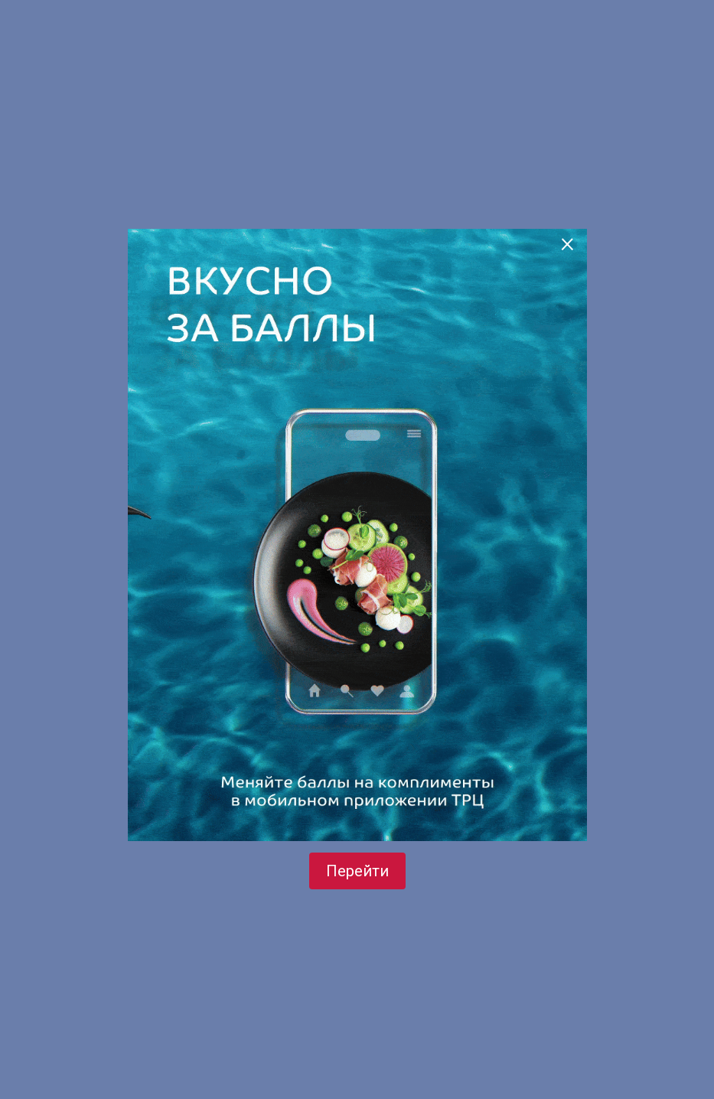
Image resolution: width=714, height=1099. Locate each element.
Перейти (357, 871)
